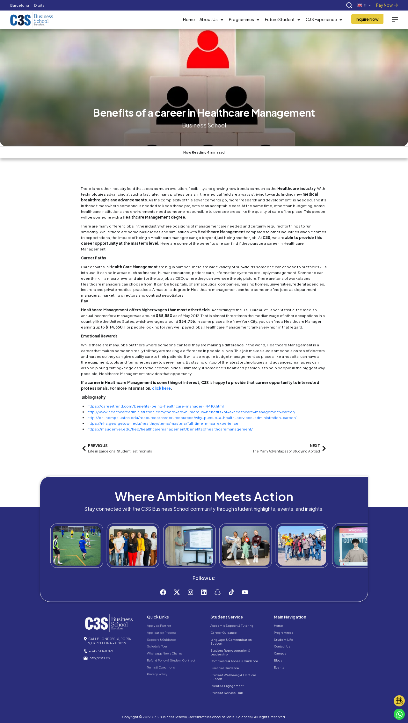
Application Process (161, 632)
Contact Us (282, 646)
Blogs (278, 660)
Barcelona (19, 5)
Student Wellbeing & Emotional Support (234, 677)
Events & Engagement (227, 686)
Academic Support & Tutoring (231, 625)
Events (279, 667)
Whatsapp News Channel (165, 653)
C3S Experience (324, 20)
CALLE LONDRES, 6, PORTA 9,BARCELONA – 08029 (109, 641)
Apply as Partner (159, 625)
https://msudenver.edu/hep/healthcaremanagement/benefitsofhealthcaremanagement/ (170, 429)
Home (189, 19)
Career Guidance (223, 632)
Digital (40, 5)
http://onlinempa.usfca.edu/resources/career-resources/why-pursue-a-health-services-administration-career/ (191, 417)
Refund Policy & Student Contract (171, 660)
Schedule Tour (157, 646)
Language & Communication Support (231, 641)
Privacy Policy (157, 674)
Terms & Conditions (161, 667)
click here (161, 388)
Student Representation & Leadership (230, 652)
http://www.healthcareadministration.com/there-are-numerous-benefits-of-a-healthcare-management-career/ (191, 411)
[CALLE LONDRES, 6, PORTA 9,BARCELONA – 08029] (85, 639)
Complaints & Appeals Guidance (234, 661)
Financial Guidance (224, 668)
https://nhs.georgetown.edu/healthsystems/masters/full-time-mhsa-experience (162, 423)
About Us (212, 20)
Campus (280, 653)
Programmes (244, 20)
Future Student (283, 20)
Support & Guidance (161, 639)
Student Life (283, 639)
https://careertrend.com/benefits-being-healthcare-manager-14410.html (155, 406)
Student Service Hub (226, 693)
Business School (204, 125)
